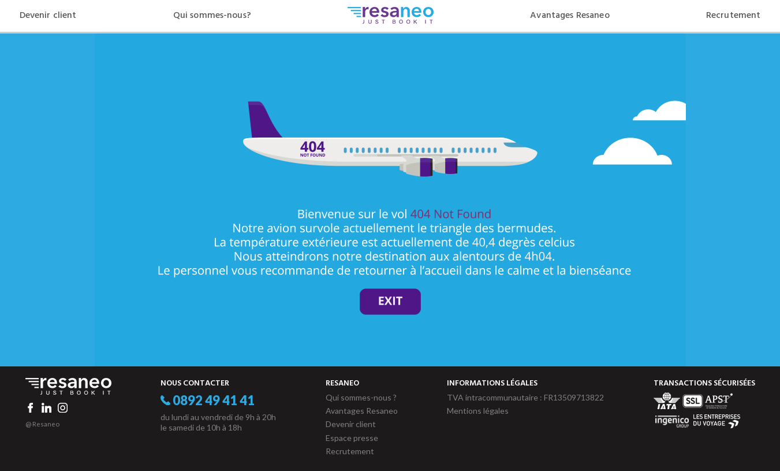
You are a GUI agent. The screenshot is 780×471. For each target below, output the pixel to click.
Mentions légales (478, 411)
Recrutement (733, 15)
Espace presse (352, 438)
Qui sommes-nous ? (361, 397)
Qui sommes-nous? (212, 15)
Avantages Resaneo (569, 15)
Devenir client (48, 15)
